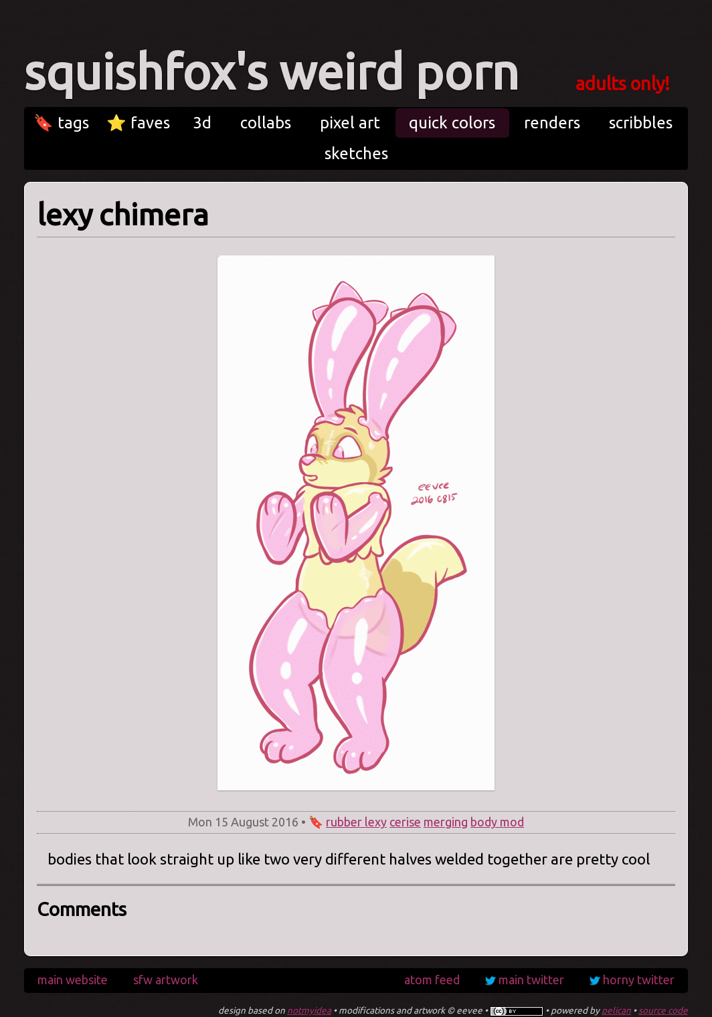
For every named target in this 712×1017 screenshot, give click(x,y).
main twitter (531, 979)
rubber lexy (356, 821)
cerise (405, 821)
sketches (356, 153)
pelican (616, 1010)
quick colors (452, 123)
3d (202, 123)
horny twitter (639, 979)
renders (552, 123)
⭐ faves (138, 123)
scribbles (641, 123)
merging (446, 821)
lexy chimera (123, 214)
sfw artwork (165, 979)
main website (72, 979)
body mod (497, 821)
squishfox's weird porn (271, 72)
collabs (265, 123)
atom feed (432, 979)
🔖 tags (61, 123)
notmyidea (309, 1010)
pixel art (350, 123)
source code (663, 1010)
